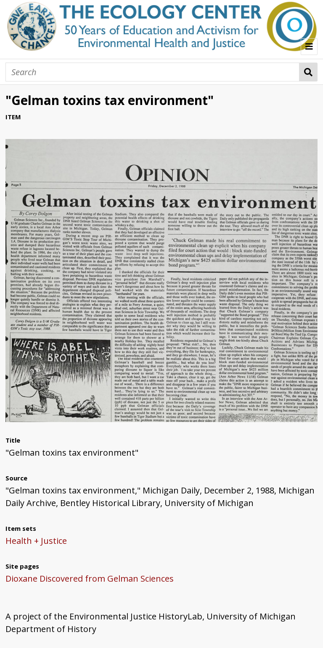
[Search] (152, 72)
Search (308, 72)
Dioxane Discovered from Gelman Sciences (89, 578)
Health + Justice (36, 540)
